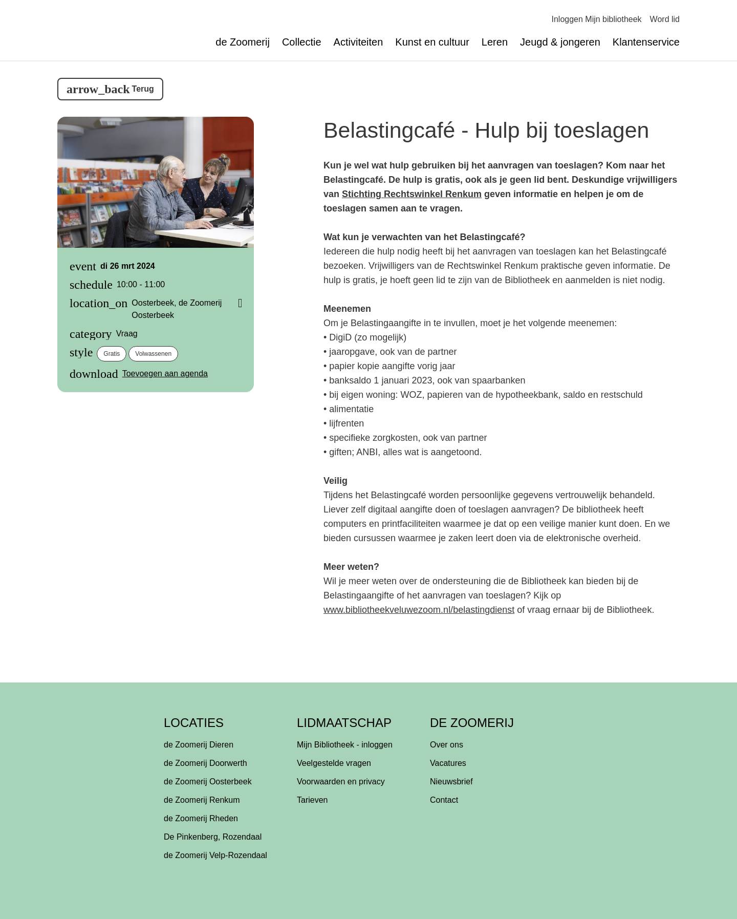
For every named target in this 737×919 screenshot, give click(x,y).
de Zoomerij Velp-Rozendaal (215, 855)
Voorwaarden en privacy (341, 781)
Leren (495, 42)
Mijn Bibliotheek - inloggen (345, 744)
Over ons (446, 744)
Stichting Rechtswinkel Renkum (412, 194)
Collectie (301, 42)
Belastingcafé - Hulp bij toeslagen (486, 130)
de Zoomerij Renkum (202, 800)
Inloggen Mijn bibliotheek (596, 19)
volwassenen (153, 353)
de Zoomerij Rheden (201, 818)
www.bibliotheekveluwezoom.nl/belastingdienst (418, 610)
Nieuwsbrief (451, 781)
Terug (143, 88)
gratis (111, 353)
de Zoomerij (242, 42)
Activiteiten (358, 42)
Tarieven (312, 800)
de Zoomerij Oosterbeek (208, 781)
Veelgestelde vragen (334, 763)
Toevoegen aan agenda (165, 373)
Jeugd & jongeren (560, 42)
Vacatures (448, 763)
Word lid (665, 19)
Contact (444, 800)
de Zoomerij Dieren (198, 744)
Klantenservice (646, 42)
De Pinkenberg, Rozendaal (213, 836)
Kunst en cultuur (432, 42)
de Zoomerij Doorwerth (205, 763)
